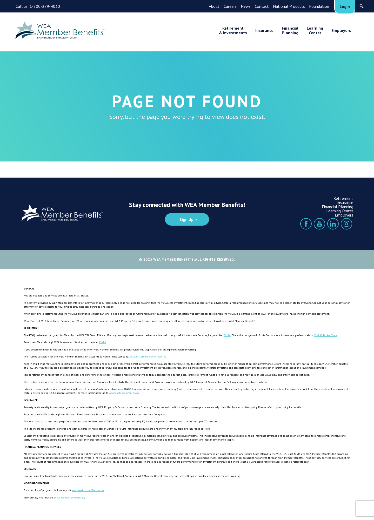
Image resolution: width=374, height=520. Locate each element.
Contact (262, 6)
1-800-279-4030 (45, 6)
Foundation (319, 6)
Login (345, 6)
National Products (289, 6)
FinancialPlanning (290, 30)
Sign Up (186, 219)
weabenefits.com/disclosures (88, 490)
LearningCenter (315, 30)
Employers (341, 30)
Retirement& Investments (233, 30)
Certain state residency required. (148, 356)
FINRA (227, 335)
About (214, 6)
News (246, 6)
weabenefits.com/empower (124, 393)
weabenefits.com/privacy (71, 497)
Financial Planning (337, 206)
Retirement (343, 198)
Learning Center (339, 210)
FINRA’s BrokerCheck (325, 335)
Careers (230, 6)
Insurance (264, 30)
